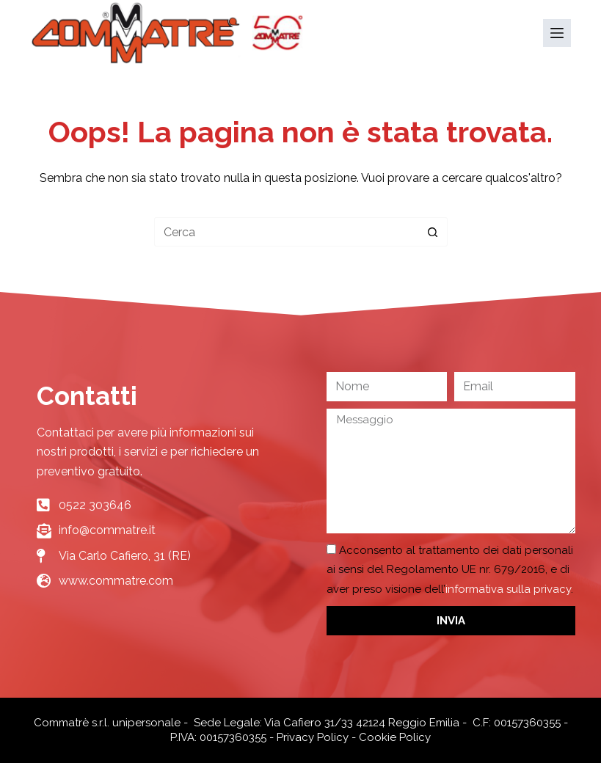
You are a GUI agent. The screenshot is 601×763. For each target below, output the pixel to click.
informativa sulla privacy (508, 589)
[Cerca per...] (286, 232)
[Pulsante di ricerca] (433, 232)
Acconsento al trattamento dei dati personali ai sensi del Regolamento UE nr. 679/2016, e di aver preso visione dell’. (450, 570)
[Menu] (557, 33)
